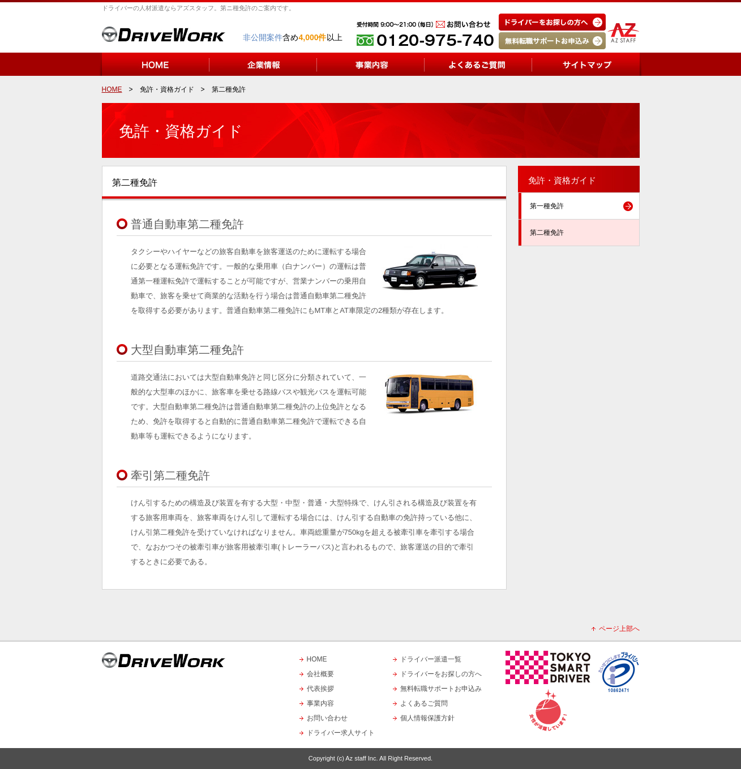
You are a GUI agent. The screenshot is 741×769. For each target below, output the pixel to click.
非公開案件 (262, 37)
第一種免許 (547, 206)
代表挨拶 (320, 689)
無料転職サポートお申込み (441, 689)
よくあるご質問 (424, 703)
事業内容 (320, 703)
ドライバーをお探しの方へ (441, 674)
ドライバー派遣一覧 (430, 659)
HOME (317, 659)
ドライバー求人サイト (341, 733)
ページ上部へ (619, 629)
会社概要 (320, 674)
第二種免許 (547, 233)
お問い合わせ (327, 718)
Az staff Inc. (361, 758)
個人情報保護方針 (427, 718)
